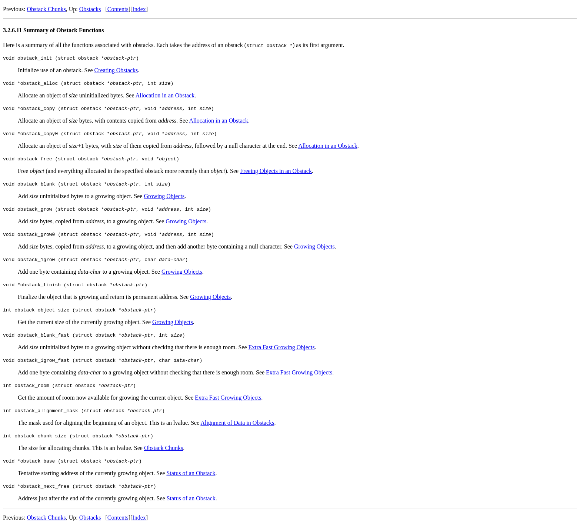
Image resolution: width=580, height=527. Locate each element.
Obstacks (90, 9)
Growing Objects (164, 196)
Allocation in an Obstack (165, 95)
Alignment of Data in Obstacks (237, 423)
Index (139, 9)
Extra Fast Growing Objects (282, 347)
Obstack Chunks (46, 9)
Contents (118, 9)
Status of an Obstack (190, 473)
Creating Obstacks (116, 70)
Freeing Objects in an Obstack (276, 171)
